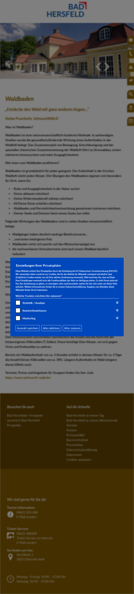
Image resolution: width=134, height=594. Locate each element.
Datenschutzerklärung (75, 287)
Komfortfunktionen (34, 310)
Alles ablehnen (51, 328)
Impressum (42, 290)
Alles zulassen (72, 328)
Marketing (29, 318)
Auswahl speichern (27, 328)
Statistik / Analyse (34, 302)
